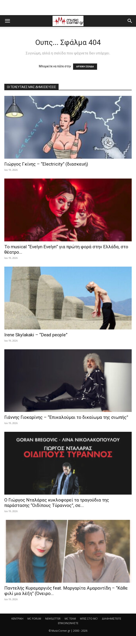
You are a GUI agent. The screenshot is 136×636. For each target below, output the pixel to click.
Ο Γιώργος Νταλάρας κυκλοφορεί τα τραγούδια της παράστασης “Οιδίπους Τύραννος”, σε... (56, 502)
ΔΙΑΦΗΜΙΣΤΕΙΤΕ (111, 618)
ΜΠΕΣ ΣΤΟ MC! (89, 618)
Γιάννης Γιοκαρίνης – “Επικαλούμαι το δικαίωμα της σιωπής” (66, 417)
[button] (7, 21)
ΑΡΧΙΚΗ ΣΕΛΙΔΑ (85, 66)
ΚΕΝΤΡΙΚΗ (17, 618)
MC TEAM (70, 618)
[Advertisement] (68, 7)
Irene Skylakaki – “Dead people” (35, 334)
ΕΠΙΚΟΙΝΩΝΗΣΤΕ (68, 623)
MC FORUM (34, 618)
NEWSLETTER (53, 618)
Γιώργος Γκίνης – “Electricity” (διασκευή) (46, 164)
